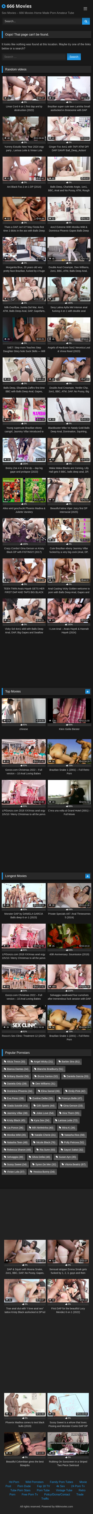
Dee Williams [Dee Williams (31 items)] (45, 1083)
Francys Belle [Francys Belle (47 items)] (72, 1098)
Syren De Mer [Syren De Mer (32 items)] (45, 1164)
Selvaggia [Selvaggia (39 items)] (15, 1157)
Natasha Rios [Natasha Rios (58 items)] (74, 1135)
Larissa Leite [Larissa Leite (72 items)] (68, 1120)
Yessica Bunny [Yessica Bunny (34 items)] (44, 1171)
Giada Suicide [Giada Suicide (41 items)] (17, 1105)
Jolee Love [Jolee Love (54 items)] (45, 1113)
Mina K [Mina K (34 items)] (68, 1127)
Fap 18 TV (43, 1486)
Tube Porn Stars (20, 1490)
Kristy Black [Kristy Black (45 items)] (16, 1120)
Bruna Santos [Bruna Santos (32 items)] (48, 1076)
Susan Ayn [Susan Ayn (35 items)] (67, 1157)
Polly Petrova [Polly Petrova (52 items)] (74, 1142)
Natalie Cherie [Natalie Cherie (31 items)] (45, 1135)
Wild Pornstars (35, 1482)
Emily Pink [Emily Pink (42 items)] (76, 1091)
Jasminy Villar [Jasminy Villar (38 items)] (17, 1113)
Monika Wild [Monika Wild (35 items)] (16, 1135)
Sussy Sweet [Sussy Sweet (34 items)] (17, 1164)
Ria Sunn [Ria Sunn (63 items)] (47, 1149)
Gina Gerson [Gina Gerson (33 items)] (73, 1105)
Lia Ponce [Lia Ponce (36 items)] (15, 1127)
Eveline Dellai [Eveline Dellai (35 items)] (43, 1098)
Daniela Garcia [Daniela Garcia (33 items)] (77, 1076)
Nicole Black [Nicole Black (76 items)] (45, 1142)
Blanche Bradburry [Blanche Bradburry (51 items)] (50, 1069)
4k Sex (60, 1486)
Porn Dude (24, 1486)
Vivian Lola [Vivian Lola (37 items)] (15, 1171)
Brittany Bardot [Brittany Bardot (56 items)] (18, 1076)
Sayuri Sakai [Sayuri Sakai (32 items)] (73, 1149)
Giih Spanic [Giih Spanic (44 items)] (45, 1105)
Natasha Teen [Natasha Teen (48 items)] (17, 1142)
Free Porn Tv (30, 1494)
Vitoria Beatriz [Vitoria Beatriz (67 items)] (75, 1164)
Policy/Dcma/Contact (57, 1494)
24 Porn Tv (78, 1486)
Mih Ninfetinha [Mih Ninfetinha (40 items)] (42, 1127)
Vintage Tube (64, 1490)
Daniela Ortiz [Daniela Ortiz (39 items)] (17, 1083)
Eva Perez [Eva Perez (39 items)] (15, 1098)
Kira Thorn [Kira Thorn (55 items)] (70, 1113)
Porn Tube (43, 1490)
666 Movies (17, 6)
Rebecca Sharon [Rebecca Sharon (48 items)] (19, 1149)
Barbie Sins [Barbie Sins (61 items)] (71, 1061)
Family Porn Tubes (61, 1482)
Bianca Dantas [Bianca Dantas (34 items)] (17, 1069)
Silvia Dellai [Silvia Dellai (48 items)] (41, 1157)
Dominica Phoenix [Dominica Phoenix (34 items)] (19, 1091)
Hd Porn (14, 1482)
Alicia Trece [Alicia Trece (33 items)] (16, 1061)
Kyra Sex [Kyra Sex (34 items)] (41, 1120)
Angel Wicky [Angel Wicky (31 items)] (43, 1061)
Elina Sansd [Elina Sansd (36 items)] (50, 1091)
